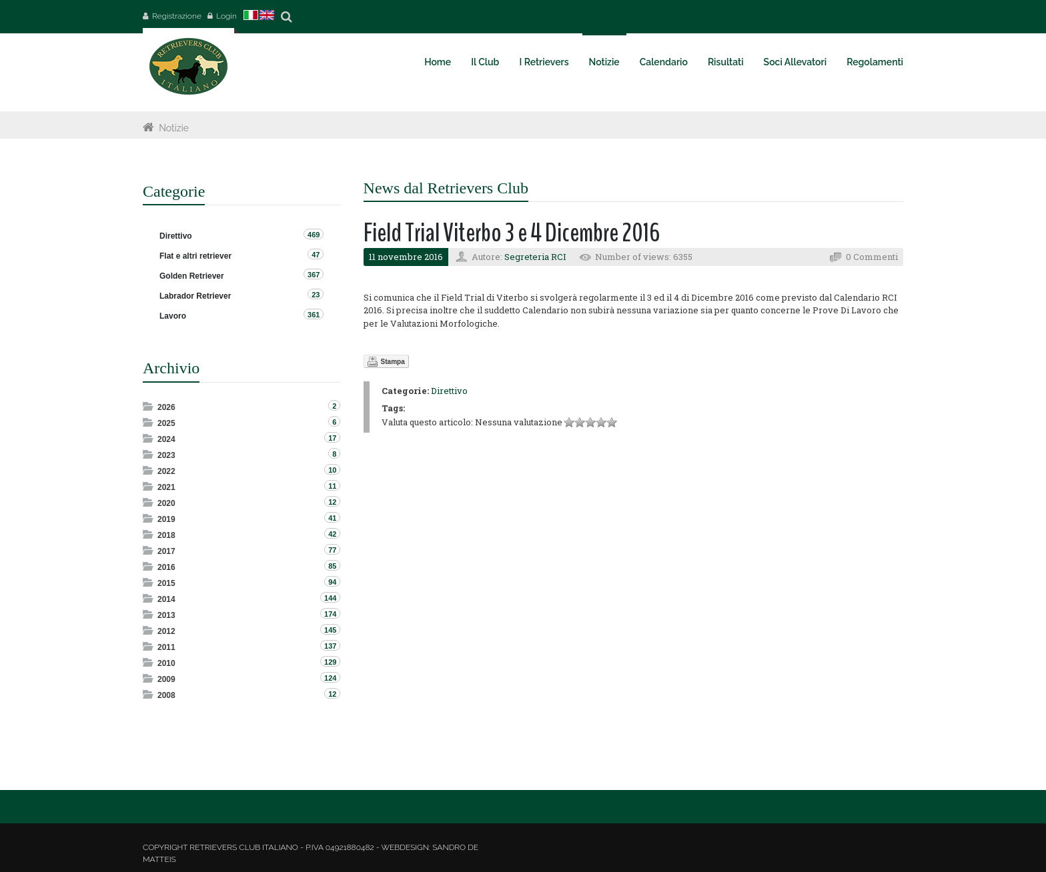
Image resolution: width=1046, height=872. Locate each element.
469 (314, 235)
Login (226, 16)
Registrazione (176, 16)
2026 (166, 407)
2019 (166, 519)
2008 (166, 695)
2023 (166, 455)
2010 (166, 663)
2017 (166, 551)
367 (314, 275)
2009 (166, 679)
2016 (166, 567)
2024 (166, 439)
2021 (166, 487)
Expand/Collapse (149, 406)
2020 (166, 503)
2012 (166, 631)
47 (316, 255)
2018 (166, 535)
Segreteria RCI (535, 257)
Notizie (174, 128)
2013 (166, 615)
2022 (166, 471)
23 (316, 295)
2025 (166, 423)
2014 (166, 599)
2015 (166, 583)
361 (314, 315)
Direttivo (449, 391)
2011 (166, 647)
